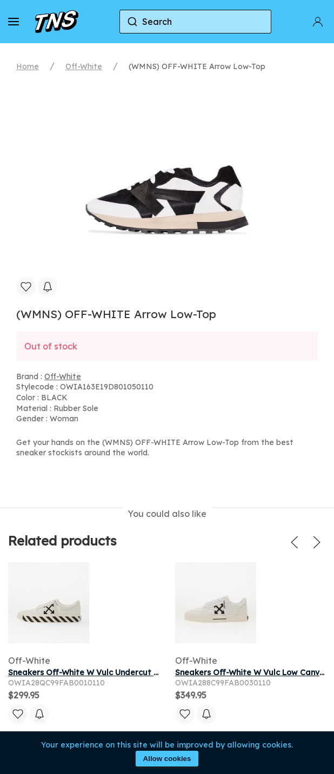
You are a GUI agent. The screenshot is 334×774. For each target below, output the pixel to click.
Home (27, 66)
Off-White (83, 66)
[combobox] (195, 21)
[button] (13, 21)
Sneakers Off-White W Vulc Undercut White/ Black (106, 672)
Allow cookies (167, 759)
